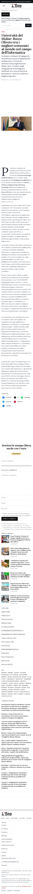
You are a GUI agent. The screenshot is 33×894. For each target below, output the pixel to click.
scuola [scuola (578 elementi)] (16, 691)
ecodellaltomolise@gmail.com (10, 862)
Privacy (3, 890)
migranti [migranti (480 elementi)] (4, 687)
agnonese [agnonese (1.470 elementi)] (23, 672)
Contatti (3, 852)
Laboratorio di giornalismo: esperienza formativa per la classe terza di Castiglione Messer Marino (16, 735)
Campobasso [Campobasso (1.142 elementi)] (11, 679)
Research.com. (8, 202)
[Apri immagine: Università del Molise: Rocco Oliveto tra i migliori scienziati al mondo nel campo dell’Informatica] (16, 124)
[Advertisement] (16, 100)
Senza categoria (6, 657)
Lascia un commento (7, 461)
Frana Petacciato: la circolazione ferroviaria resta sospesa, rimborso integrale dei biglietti (14, 716)
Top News (22, 818)
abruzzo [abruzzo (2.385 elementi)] (10, 672)
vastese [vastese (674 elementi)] (10, 694)
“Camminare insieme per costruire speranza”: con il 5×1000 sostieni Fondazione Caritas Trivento (20, 563)
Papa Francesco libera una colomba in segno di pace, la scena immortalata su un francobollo (20, 586)
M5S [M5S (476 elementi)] (20, 685)
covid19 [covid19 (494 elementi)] (10, 683)
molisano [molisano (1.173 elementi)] (18, 687)
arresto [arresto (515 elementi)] (4, 676)
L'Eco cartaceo (6, 642)
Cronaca (3, 825)
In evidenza (5, 627)
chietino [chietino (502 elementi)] (23, 681)
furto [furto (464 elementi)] (3, 685)
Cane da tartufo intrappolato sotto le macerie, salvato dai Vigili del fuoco (15, 727)
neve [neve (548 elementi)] (28, 687)
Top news (4, 664)
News (3, 31)
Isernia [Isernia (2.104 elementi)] (15, 685)
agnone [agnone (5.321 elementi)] (16, 672)
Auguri (3, 612)
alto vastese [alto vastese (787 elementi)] (14, 674)
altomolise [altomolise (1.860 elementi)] (5, 674)
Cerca (28, 25)
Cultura (3, 615)
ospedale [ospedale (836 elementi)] (4, 689)
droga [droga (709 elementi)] (16, 683)
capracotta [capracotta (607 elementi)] (19, 679)
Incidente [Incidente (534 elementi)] (9, 685)
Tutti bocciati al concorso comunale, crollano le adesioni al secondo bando (15, 767)
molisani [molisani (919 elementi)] (11, 687)
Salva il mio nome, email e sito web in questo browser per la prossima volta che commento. (17, 514)
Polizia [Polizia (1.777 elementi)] (10, 689)
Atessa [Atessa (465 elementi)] (10, 676)
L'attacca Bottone (7, 638)
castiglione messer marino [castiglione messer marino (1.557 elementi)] (10, 681)
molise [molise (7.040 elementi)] (24, 687)
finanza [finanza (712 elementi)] (21, 683)
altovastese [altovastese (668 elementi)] (23, 674)
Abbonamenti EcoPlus (7, 845)
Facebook (4, 865)
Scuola (3, 653)
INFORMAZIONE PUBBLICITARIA (11, 634)
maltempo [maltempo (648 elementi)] (25, 685)
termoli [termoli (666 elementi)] (4, 694)
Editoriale (4, 623)
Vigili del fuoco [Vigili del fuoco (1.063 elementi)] (6, 696)
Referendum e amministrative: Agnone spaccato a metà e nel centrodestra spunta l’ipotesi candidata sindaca (16, 742)
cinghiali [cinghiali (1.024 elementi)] (4, 683)
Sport (3, 660)
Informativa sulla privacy (8, 858)
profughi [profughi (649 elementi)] (17, 689)
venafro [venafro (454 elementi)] (20, 694)
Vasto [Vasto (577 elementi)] (15, 694)
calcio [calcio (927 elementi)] (3, 679)
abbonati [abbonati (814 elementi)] (4, 672)
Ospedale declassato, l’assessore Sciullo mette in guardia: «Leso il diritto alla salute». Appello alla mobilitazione (15, 750)
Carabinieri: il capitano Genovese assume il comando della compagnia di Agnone (17, 528)
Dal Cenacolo (5, 619)
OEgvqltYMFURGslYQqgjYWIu (12, 756)
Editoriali (4, 836)
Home (3, 818)
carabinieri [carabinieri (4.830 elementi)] (27, 679)
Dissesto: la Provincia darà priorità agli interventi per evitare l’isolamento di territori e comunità (20, 598)
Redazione (4, 849)
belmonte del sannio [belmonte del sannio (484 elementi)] (19, 676)
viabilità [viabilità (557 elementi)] (27, 694)
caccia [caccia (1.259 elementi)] (29, 676)
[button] (4, 5)
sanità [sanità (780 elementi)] (23, 689)
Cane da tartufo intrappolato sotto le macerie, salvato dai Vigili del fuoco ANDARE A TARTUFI (14, 723)
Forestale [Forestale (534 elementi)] (28, 683)
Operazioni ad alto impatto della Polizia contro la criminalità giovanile (15, 524)
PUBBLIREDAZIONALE (8, 649)
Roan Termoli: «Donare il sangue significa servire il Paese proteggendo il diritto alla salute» (16, 20)
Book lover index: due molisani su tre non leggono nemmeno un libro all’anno (20, 574)
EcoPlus (28, 818)
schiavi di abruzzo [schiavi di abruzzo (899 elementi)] (7, 691)
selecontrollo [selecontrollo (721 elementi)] (25, 691)
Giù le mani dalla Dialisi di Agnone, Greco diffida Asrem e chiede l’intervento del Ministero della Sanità (20, 551)
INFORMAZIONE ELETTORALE (11, 630)
